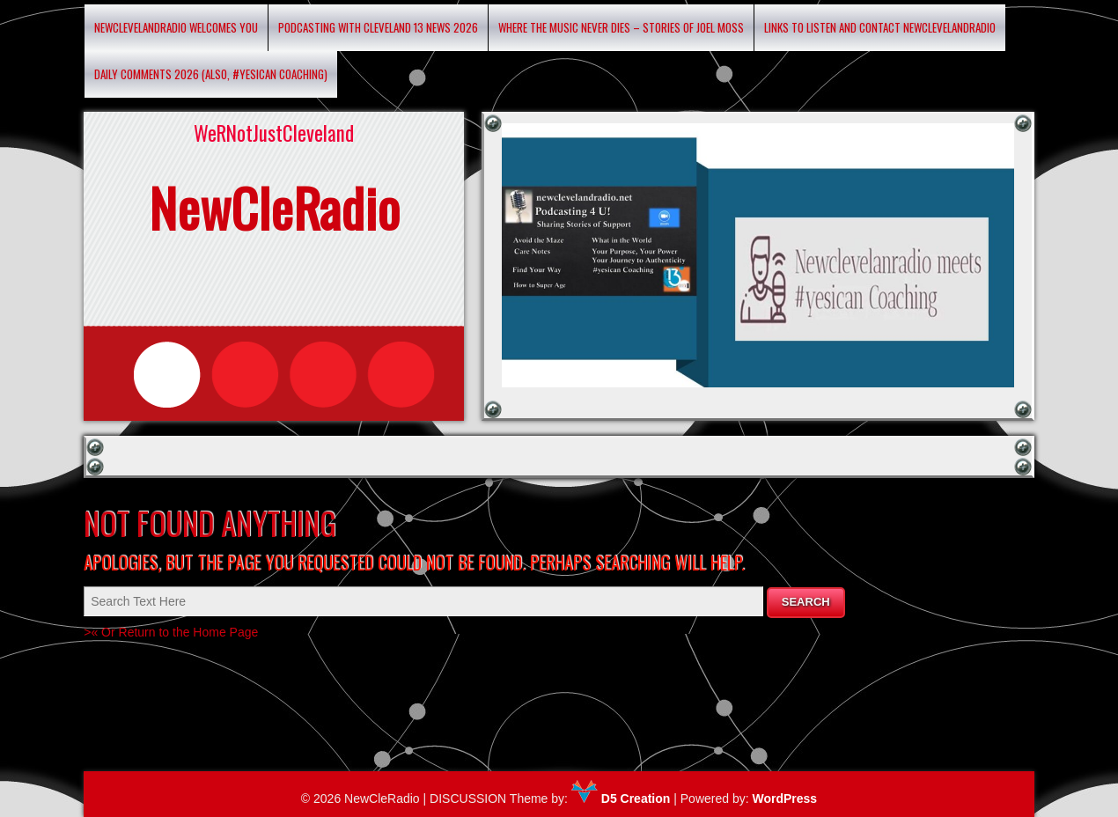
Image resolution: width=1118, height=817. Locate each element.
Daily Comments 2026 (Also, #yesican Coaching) (210, 74)
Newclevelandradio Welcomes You (176, 27)
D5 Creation (620, 798)
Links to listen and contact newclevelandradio (880, 27)
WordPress (784, 798)
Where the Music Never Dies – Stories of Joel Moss (621, 27)
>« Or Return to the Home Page (171, 632)
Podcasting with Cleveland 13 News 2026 (378, 27)
